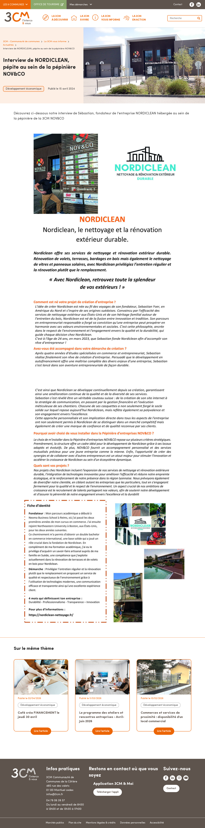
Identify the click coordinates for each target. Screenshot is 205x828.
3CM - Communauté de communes (21, 41)
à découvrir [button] (60, 17)
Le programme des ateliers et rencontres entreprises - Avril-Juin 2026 (101, 717)
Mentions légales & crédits (100, 823)
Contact (177, 4)
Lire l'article (41, 731)
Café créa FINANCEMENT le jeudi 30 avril (38, 715)
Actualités (8, 45)
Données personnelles (132, 823)
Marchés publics (55, 823)
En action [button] (139, 17)
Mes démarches (79, 4)
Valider (199, 18)
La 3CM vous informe (55, 41)
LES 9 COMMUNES (13, 4)
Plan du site (75, 823)
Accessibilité (157, 823)
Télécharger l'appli (108, 792)
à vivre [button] (84, 17)
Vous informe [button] (110, 17)
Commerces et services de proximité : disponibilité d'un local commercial (162, 717)
